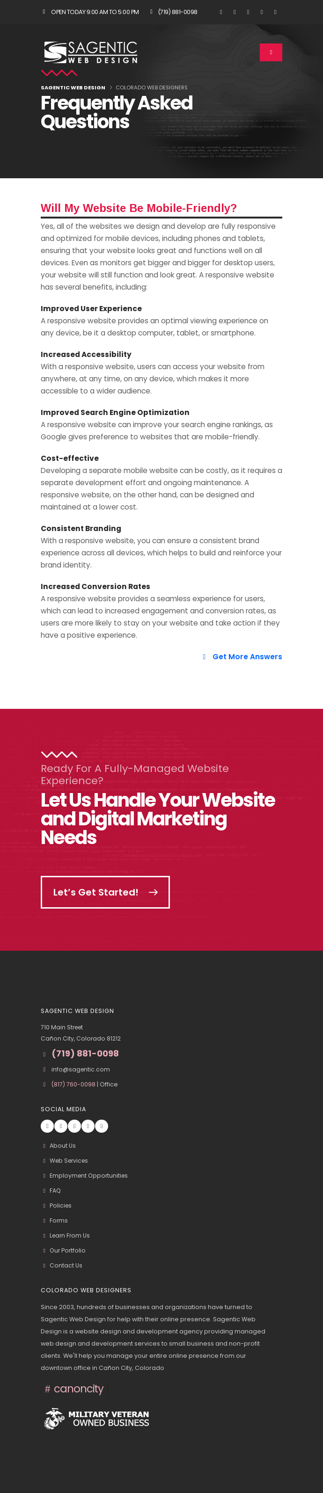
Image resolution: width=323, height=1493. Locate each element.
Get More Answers (241, 657)
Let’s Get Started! (97, 892)
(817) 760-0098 (74, 1084)
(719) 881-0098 (173, 12)
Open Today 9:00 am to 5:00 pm (90, 12)
